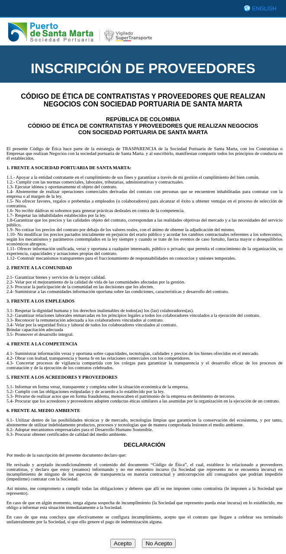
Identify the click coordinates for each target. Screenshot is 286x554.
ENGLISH (264, 8)
